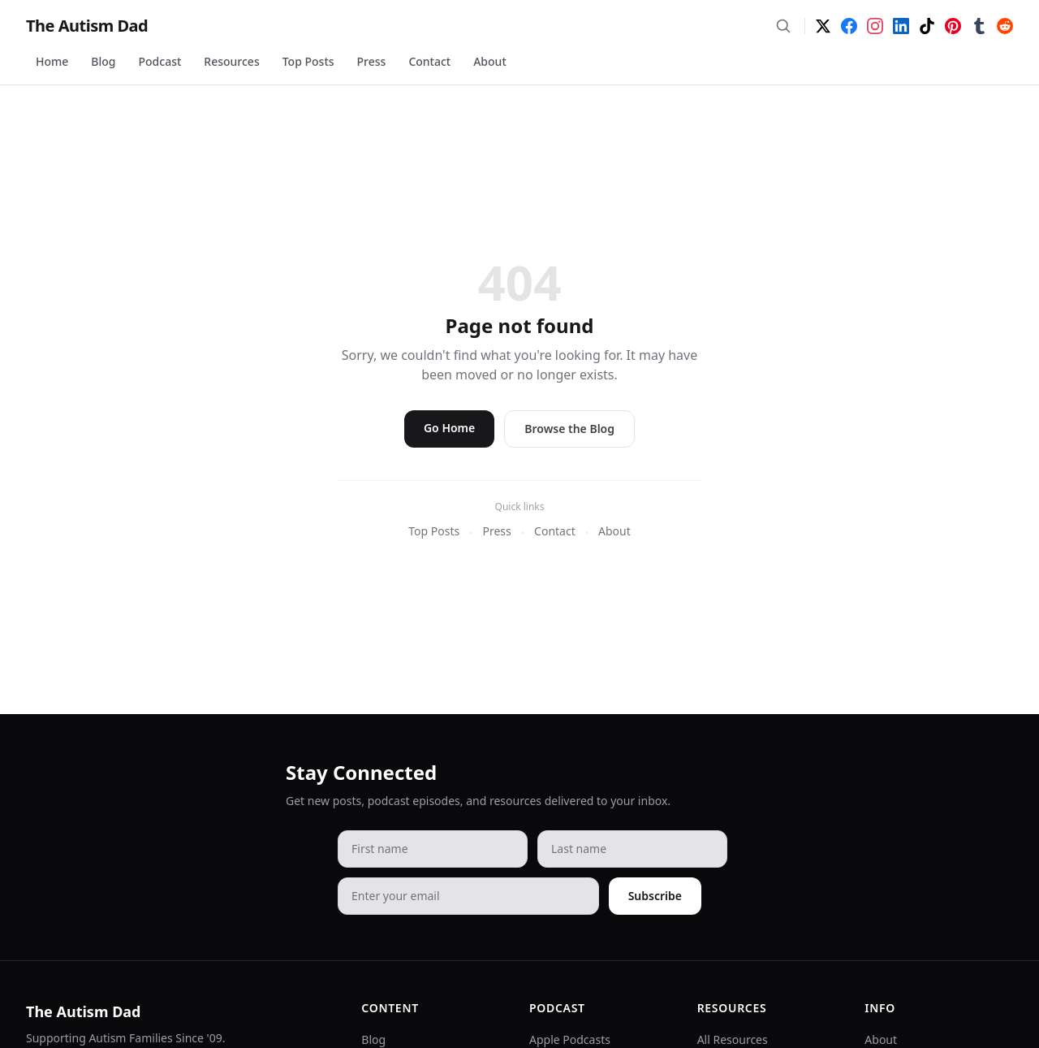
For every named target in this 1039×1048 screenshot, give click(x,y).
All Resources (732, 1039)
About (490, 61)
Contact (429, 61)
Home (52, 61)
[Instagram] (875, 26)
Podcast (160, 61)
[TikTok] (927, 26)
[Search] (783, 26)
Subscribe (655, 895)
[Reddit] (1005, 26)
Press (371, 61)
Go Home (449, 427)
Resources (231, 61)
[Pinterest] (953, 26)
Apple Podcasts (569, 1039)
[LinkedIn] (901, 26)
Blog (103, 61)
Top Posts (308, 61)
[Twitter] (823, 26)
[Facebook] (849, 26)
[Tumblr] (979, 26)
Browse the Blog (569, 428)
